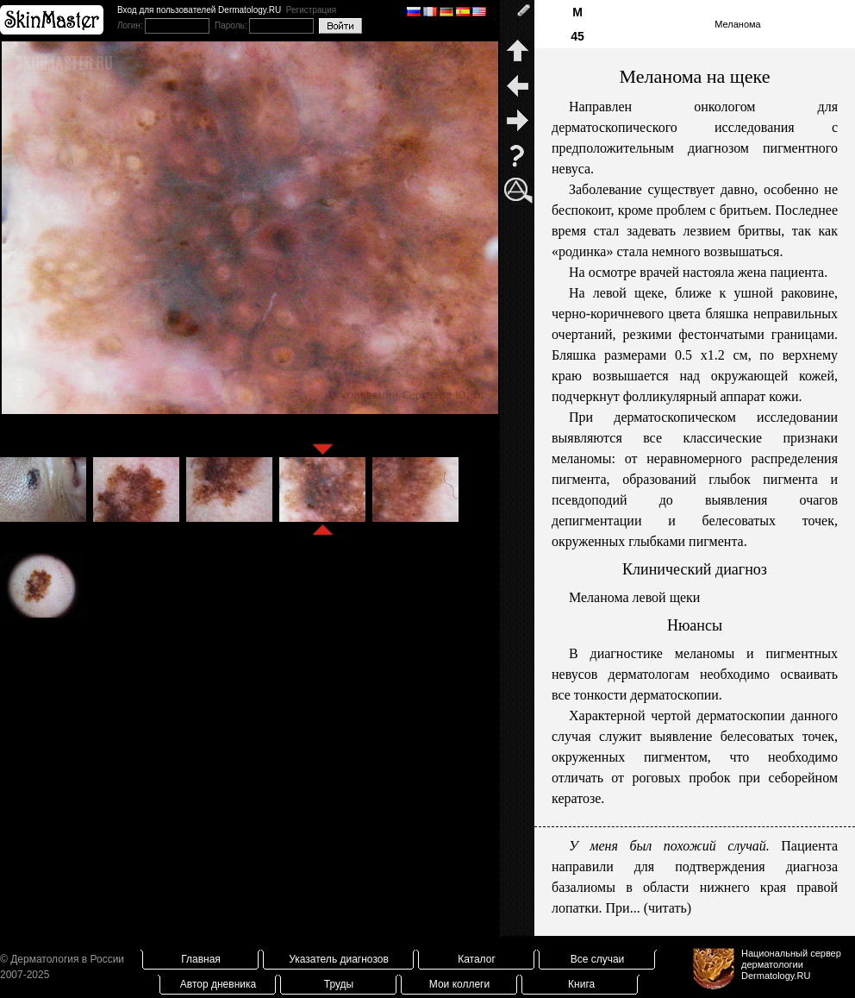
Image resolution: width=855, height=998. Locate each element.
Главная (201, 959)
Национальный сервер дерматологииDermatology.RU (791, 964)
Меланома (737, 24)
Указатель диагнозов (339, 959)
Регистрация (311, 10)
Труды (338, 984)
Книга (581, 984)
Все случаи (598, 959)
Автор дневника (218, 984)
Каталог (477, 959)
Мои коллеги (459, 984)
